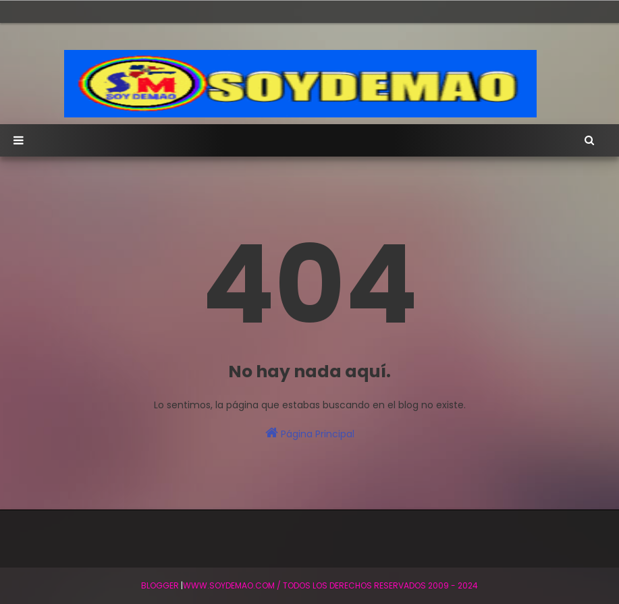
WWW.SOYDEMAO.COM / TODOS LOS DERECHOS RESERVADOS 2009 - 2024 (330, 585)
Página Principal (309, 433)
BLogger (160, 585)
